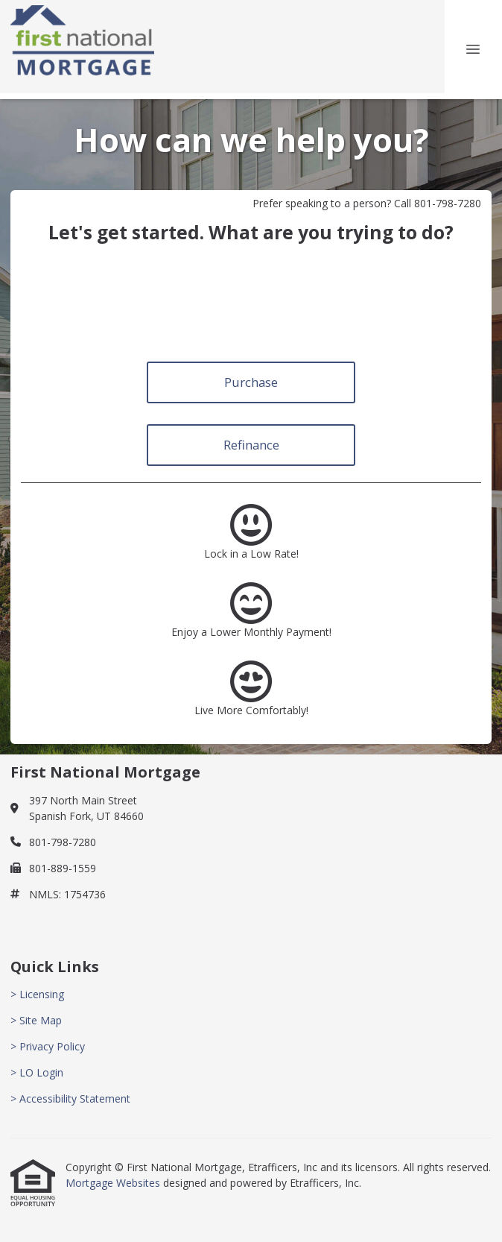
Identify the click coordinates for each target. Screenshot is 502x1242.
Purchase (251, 382)
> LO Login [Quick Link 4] (36, 1072)
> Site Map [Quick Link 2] (36, 1020)
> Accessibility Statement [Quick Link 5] (70, 1098)
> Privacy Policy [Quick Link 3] (47, 1046)
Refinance (251, 444)
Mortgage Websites (114, 1183)
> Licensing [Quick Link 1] (37, 994)
